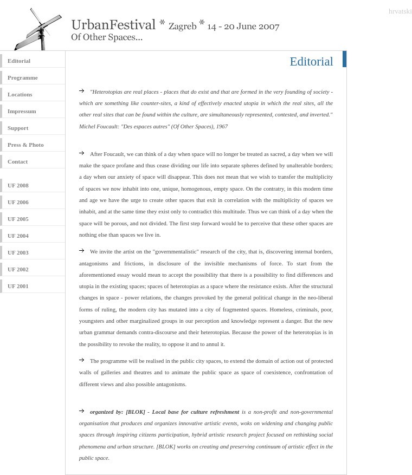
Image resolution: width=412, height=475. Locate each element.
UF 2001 (18, 286)
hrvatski (400, 11)
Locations (20, 94)
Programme (23, 77)
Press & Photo (26, 144)
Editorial (19, 60)
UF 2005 (18, 219)
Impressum (22, 111)
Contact (18, 161)
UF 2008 (18, 185)
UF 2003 (18, 252)
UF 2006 (18, 202)
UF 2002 (18, 269)
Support (18, 128)
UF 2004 (18, 235)
